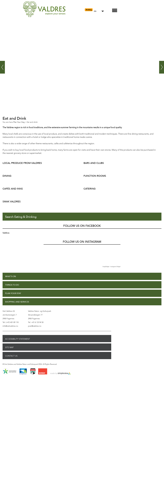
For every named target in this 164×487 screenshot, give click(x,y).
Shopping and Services (17, 302)
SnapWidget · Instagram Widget (111, 266)
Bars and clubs (94, 163)
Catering (90, 188)
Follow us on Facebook (82, 226)
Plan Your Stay (13, 293)
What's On (10, 276)
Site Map (9, 347)
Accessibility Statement (17, 339)
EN (95, 11)
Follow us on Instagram (82, 241)
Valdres (6, 233)
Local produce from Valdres (22, 163)
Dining (7, 175)
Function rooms (95, 175)
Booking (89, 10)
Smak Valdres (12, 201)
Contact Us (11, 356)
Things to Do (12, 285)
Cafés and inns (13, 188)
